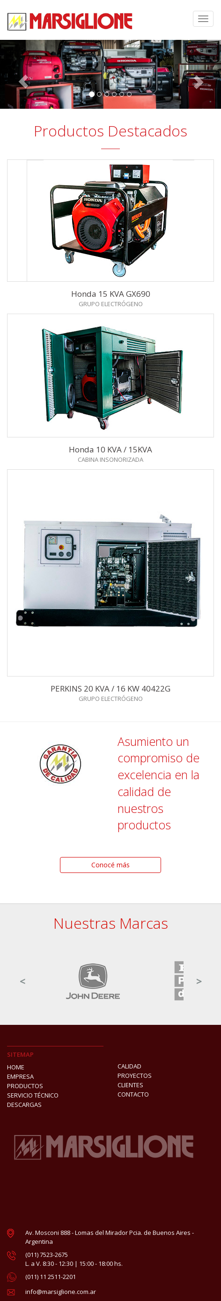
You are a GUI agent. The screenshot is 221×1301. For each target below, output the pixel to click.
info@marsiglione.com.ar (60, 1291)
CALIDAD (129, 1066)
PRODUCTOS (25, 1086)
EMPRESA (20, 1076)
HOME (15, 1067)
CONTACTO (133, 1094)
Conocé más (110, 864)
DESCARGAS (24, 1104)
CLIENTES (130, 1085)
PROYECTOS (135, 1075)
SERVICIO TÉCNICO (33, 1095)
